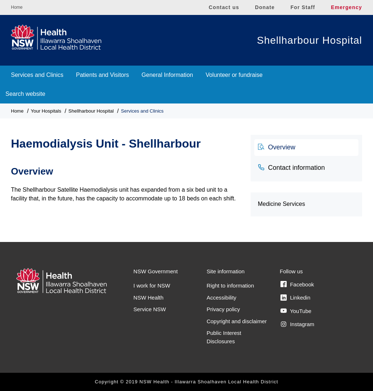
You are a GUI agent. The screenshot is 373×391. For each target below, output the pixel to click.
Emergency (346, 7)
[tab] (306, 147)
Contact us (224, 7)
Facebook (297, 284)
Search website (25, 94)
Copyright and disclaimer (237, 321)
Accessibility (221, 297)
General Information (167, 75)
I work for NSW (151, 285)
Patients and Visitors (102, 75)
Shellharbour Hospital (309, 40)
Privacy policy (223, 309)
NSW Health (148, 297)
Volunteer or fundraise (234, 75)
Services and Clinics (37, 75)
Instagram (297, 324)
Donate (265, 7)
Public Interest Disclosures (224, 337)
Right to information (230, 285)
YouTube (295, 311)
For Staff (302, 7)
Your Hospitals (46, 111)
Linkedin (295, 297)
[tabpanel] (125, 180)
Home (17, 7)
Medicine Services (281, 204)
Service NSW (149, 309)
